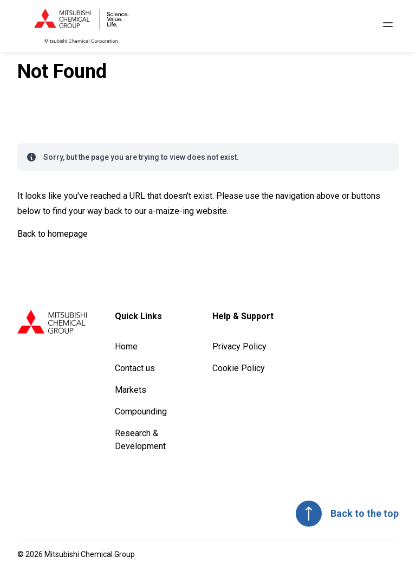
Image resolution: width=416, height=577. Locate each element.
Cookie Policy (238, 368)
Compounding (141, 411)
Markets (130, 390)
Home (126, 346)
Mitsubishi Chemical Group (89, 554)
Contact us (135, 368)
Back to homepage (52, 234)
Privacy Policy (239, 346)
